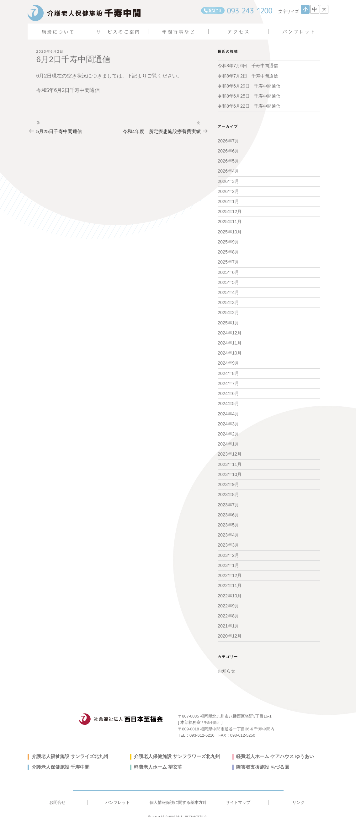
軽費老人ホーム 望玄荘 (156, 759)
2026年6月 (228, 149)
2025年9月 (228, 240)
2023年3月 (228, 539)
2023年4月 (228, 529)
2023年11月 (229, 459)
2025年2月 (228, 309)
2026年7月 (228, 140)
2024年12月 (229, 329)
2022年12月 (229, 569)
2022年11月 (229, 579)
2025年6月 (228, 269)
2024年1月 (228, 439)
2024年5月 (228, 399)
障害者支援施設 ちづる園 (261, 759)
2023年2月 (228, 549)
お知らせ (226, 663)
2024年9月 (228, 359)
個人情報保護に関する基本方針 (177, 795)
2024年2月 (228, 429)
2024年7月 (228, 379)
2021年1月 (228, 619)
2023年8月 (228, 489)
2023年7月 (228, 499)
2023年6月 (228, 509)
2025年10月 (229, 229)
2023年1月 (228, 559)
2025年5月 (228, 279)
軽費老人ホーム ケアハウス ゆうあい (272, 748)
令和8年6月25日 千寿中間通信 (249, 95)
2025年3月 (228, 299)
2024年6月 (228, 389)
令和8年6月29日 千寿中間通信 (249, 85)
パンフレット (117, 795)
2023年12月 (229, 449)
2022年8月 (228, 608)
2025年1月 (228, 319)
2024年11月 (229, 339)
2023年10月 (229, 469)
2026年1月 (228, 199)
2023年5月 (228, 519)
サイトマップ (238, 795)
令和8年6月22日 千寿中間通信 (249, 105)
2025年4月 (228, 289)
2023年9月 (228, 479)
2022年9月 (228, 598)
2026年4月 (228, 170)
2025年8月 (228, 249)
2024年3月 (228, 419)
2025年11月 (229, 219)
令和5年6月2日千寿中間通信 (68, 90)
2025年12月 (229, 209)
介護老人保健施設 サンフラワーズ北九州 (174, 748)
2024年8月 (228, 369)
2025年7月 (228, 259)
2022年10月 (229, 588)
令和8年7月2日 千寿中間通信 (248, 75)
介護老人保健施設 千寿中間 (59, 759)
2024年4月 (228, 409)
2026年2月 (228, 190)
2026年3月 (228, 180)
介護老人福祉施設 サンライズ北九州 (67, 748)
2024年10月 (229, 349)
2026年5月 (228, 160)
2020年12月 (229, 629)
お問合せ (57, 795)
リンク (298, 795)
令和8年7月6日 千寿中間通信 (248, 65)
